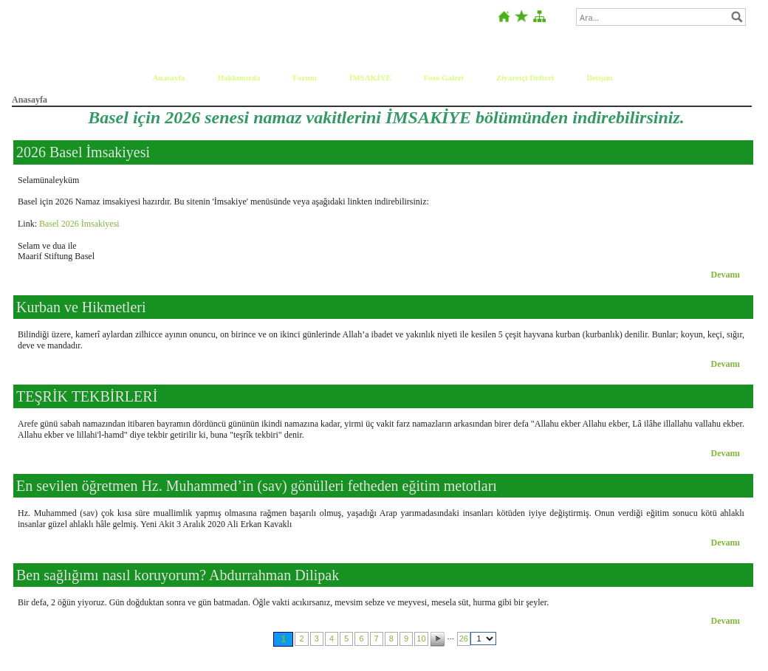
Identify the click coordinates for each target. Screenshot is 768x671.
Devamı (725, 274)
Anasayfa (168, 77)
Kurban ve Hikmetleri (81, 307)
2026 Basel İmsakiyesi (83, 152)
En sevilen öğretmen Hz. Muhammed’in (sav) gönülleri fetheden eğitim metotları (256, 486)
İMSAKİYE (370, 77)
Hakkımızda (238, 77)
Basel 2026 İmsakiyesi (79, 223)
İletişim (599, 77)
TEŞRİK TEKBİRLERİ (86, 396)
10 (420, 638)
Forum (305, 77)
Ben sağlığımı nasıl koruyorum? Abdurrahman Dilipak (177, 575)
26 (463, 638)
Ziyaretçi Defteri (525, 77)
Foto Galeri (444, 77)
